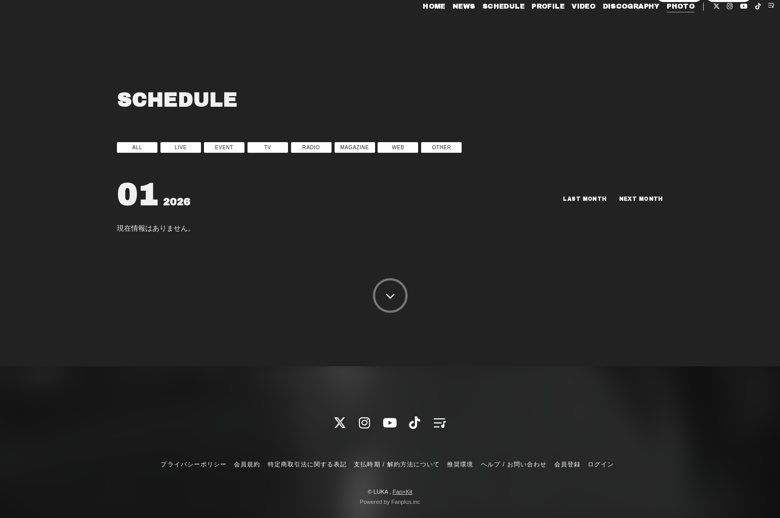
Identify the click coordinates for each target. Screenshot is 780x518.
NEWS (440, 29)
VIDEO (560, 29)
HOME (410, 29)
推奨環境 (460, 464)
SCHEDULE (480, 29)
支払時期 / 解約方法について (397, 464)
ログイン (729, 46)
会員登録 (679, 46)
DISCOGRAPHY (607, 29)
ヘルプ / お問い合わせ (514, 464)
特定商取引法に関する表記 (307, 464)
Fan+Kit (403, 492)
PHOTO (657, 29)
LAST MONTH (575, 198)
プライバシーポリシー (193, 464)
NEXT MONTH (638, 198)
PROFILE (524, 29)
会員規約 (247, 464)
